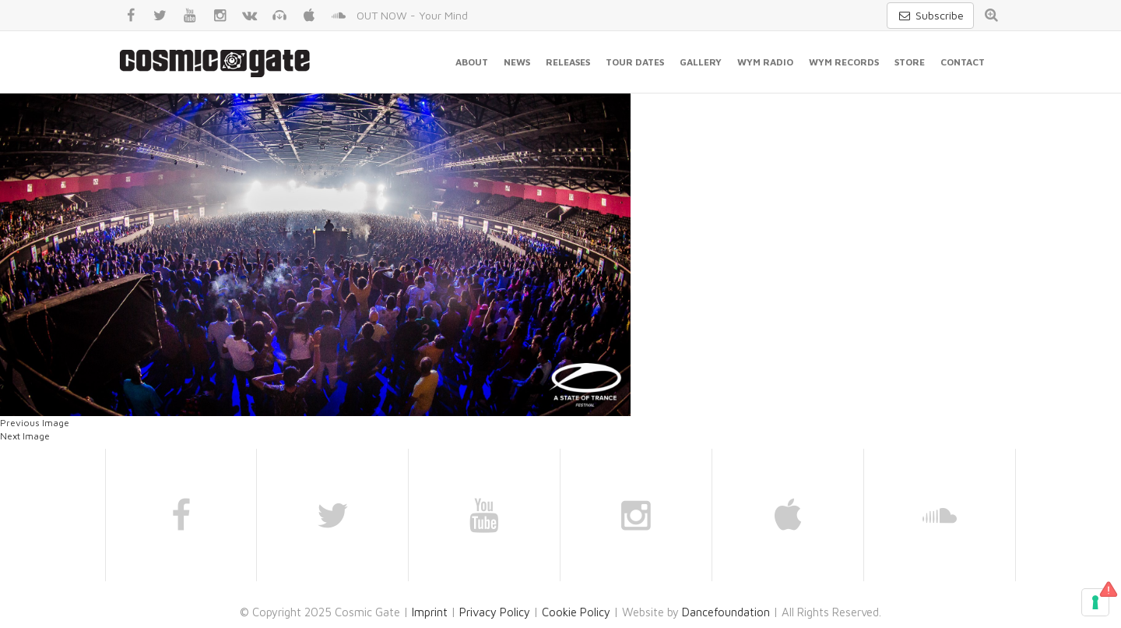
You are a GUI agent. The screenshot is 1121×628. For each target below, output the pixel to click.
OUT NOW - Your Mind (412, 15)
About (471, 62)
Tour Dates (635, 62)
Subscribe (930, 15)
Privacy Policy (494, 612)
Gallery (701, 62)
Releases (568, 62)
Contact (962, 62)
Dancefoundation (726, 612)
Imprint (430, 612)
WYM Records (844, 62)
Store (909, 62)
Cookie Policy (576, 612)
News (517, 62)
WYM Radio (765, 62)
